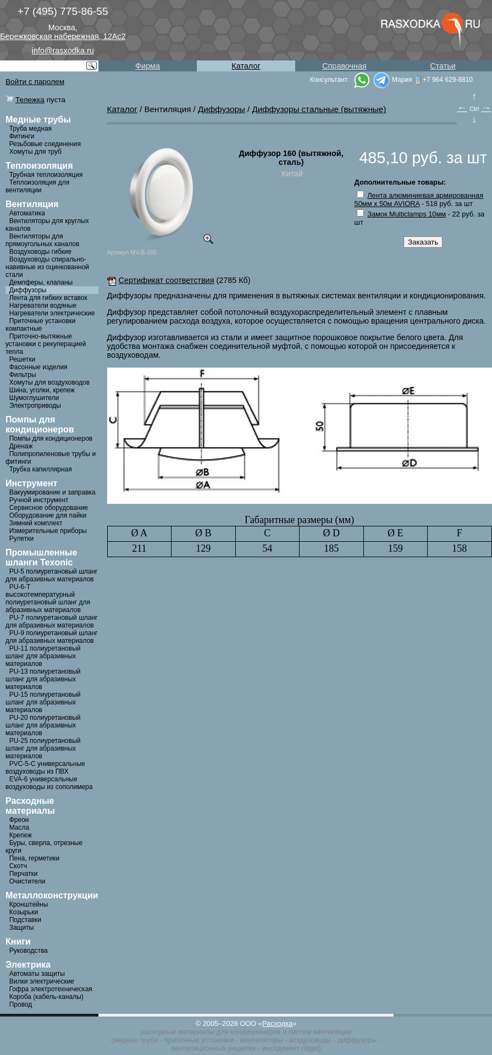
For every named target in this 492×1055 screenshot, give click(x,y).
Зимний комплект (36, 523)
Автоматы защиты (37, 974)
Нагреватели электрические (52, 313)
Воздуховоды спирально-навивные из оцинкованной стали (47, 267)
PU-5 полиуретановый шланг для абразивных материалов (51, 575)
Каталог (245, 66)
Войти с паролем (34, 81)
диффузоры (357, 1040)
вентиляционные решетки (213, 1048)
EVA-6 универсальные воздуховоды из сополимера (48, 783)
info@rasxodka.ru (63, 50)
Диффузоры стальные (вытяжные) (319, 109)
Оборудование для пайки (48, 515)
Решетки (22, 359)
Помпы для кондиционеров (51, 438)
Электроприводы (35, 405)
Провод (20, 1004)
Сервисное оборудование (48, 508)
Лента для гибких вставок (48, 298)
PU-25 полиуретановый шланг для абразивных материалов (43, 748)
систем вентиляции (320, 1032)
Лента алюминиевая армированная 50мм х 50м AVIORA (419, 199)
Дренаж (21, 446)
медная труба (135, 1040)
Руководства (28, 950)
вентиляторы (261, 1040)
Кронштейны (28, 904)
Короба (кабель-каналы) (46, 997)
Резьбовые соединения (45, 144)
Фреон (19, 820)
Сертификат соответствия (160, 280)
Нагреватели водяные (42, 305)
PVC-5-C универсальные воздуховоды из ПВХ (45, 767)
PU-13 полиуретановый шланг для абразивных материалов (43, 679)
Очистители (27, 881)
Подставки (25, 920)
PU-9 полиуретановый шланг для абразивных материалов (51, 637)
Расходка (277, 1023)
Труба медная (30, 128)
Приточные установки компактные (40, 324)
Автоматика (27, 213)
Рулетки (21, 538)
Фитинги (22, 136)
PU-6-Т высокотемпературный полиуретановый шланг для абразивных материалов (47, 598)
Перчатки (23, 874)
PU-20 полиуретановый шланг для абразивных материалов (43, 725)
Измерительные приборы (48, 531)
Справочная (344, 66)
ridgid (309, 1048)
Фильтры (22, 375)
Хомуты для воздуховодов (49, 382)
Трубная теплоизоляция (46, 175)
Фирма (147, 66)
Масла (19, 827)
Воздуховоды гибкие (40, 252)
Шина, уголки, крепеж (42, 390)
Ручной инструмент (39, 500)
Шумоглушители (34, 398)
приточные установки (199, 1040)
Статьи (443, 66)
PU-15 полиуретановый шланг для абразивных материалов (43, 702)
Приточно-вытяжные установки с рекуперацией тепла (45, 344)
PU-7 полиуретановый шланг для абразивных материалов (51, 621)
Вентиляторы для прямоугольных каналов (42, 240)
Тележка (30, 100)
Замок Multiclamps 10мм (406, 214)
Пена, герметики (34, 858)
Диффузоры (28, 290)
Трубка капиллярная (40, 469)
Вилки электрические (41, 981)
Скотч (18, 866)
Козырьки (23, 912)
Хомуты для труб (35, 152)
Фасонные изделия (38, 367)
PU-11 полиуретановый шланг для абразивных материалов (43, 656)
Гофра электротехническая (50, 989)
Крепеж (20, 835)
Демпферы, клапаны (41, 282)
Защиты (21, 927)
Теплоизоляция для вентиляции (37, 186)
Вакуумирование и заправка (52, 492)
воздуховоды (310, 1040)
